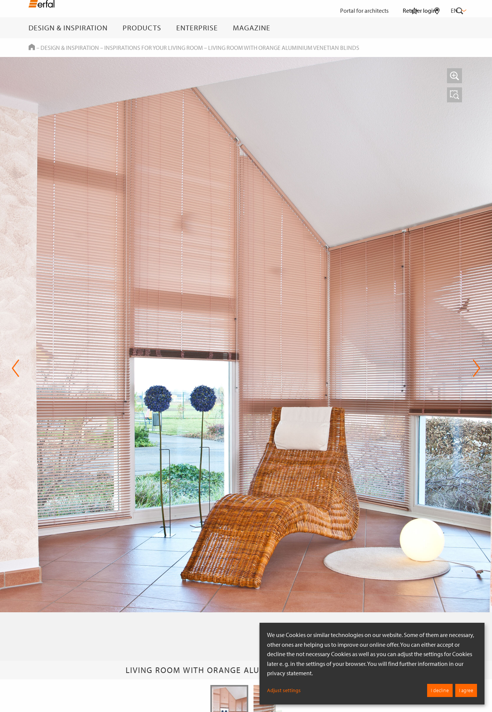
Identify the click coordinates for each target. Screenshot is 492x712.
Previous (15, 368)
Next (476, 368)
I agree (466, 690)
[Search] (459, 27)
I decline (440, 690)
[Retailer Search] (437, 27)
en (458, 10)
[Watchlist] (414, 27)
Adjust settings (284, 690)
